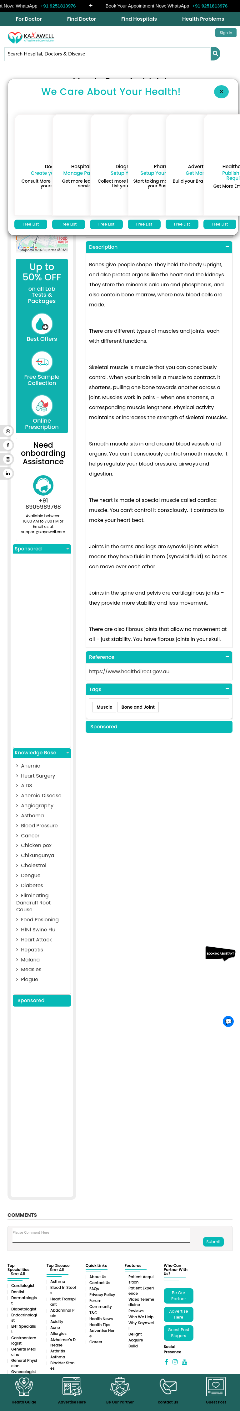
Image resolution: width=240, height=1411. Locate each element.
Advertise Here (178, 1314)
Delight (135, 1334)
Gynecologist (23, 1371)
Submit (213, 1242)
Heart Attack (34, 939)
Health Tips (99, 1324)
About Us (97, 1276)
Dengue (28, 875)
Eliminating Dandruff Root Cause (33, 903)
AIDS (24, 785)
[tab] (159, 247)
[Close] (221, 91)
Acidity (56, 1321)
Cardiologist (22, 1285)
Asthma (57, 1281)
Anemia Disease (38, 795)
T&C (93, 1312)
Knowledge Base (42, 753)
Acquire (135, 1340)
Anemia (28, 765)
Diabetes (29, 885)
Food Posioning (37, 919)
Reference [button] (101, 657)
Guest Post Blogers (178, 1333)
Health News (101, 1318)
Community (100, 1306)
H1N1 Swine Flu (35, 929)
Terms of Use (57, 250)
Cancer (27, 835)
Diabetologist (23, 1309)
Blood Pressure (37, 825)
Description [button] (103, 247)
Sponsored (42, 549)
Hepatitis (29, 949)
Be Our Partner (178, 1296)
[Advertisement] (42, 651)
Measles (28, 969)
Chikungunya (35, 855)
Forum (95, 1300)
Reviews (136, 1311)
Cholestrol (31, 865)
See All (18, 1274)
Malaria (28, 959)
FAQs (94, 1288)
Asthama (30, 815)
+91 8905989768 (43, 504)
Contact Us (99, 1282)
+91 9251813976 (62, 5)
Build (133, 1346)
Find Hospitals (139, 19)
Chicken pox (34, 845)
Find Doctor (81, 19)
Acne (55, 1327)
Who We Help (140, 1317)
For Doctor (29, 19)
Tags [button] (95, 689)
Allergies (58, 1333)
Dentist (17, 1291)
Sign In (226, 32)
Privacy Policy (102, 1294)
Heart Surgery (35, 775)
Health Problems (203, 19)
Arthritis (57, 1351)
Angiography (34, 805)
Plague (27, 979)
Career (95, 1342)
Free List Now (31, 225)
